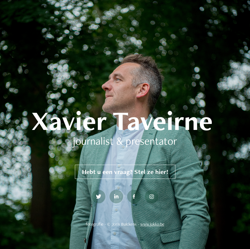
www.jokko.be (152, 224)
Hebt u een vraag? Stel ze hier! (125, 171)
